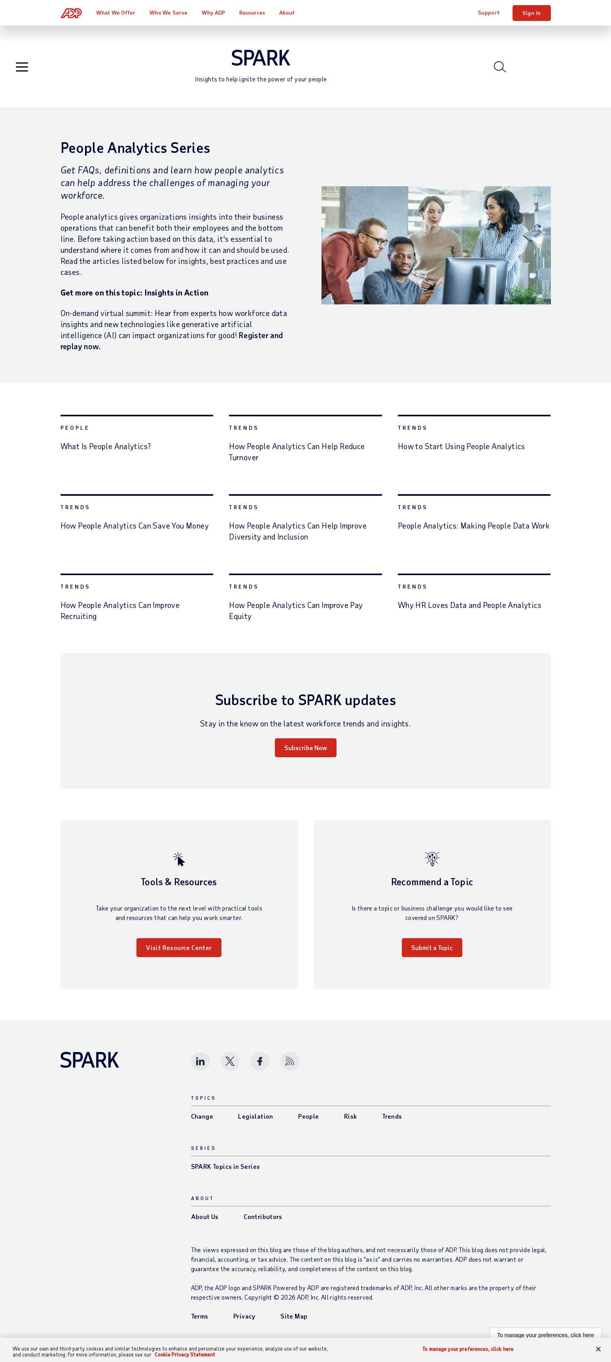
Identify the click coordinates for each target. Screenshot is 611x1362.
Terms (199, 1316)
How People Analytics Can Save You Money (135, 525)
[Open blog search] (500, 66)
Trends (244, 427)
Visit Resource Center (179, 947)
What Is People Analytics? (106, 446)
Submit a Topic (432, 947)
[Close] (598, 1349)
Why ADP (213, 12)
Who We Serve (168, 12)
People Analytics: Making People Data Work (474, 525)
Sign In (531, 12)
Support (489, 12)
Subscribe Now (305, 747)
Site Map (293, 1316)
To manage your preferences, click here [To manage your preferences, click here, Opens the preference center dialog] (467, 1349)
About (287, 12)
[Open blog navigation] (22, 67)
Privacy (244, 1316)
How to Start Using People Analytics (461, 446)
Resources (252, 12)
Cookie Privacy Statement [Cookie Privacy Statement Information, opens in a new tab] (185, 1354)
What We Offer (115, 12)
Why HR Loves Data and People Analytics (469, 605)
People (75, 427)
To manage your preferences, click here (545, 1335)
